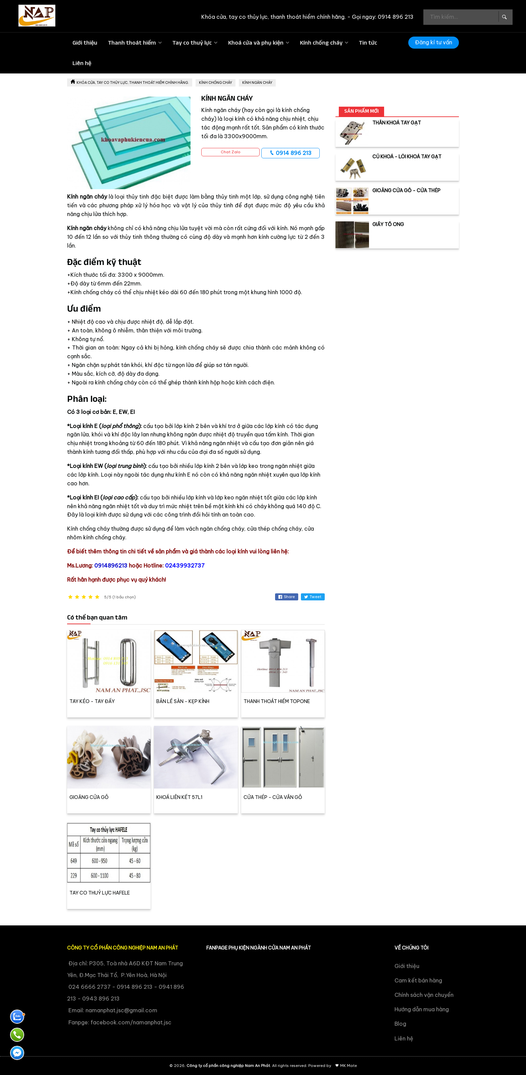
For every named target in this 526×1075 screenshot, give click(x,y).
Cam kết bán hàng (418, 980)
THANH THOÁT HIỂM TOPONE (277, 701)
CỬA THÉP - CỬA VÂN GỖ (273, 797)
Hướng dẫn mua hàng (421, 1009)
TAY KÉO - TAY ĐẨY (92, 701)
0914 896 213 (291, 153)
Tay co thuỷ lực (192, 42)
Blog (400, 1023)
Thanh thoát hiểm (132, 42)
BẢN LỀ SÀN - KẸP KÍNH (182, 701)
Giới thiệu (84, 42)
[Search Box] (503, 16)
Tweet (312, 596)
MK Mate (348, 1065)
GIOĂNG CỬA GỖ (89, 797)
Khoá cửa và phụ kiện (255, 42)
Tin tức (368, 42)
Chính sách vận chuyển (424, 994)
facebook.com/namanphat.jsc (131, 1022)
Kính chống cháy (321, 42)
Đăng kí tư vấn (433, 42)
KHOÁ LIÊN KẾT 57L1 (179, 797)
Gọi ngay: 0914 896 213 (383, 16)
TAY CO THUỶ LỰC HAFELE (99, 893)
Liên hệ (81, 63)
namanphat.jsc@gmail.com (121, 1010)
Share (286, 596)
